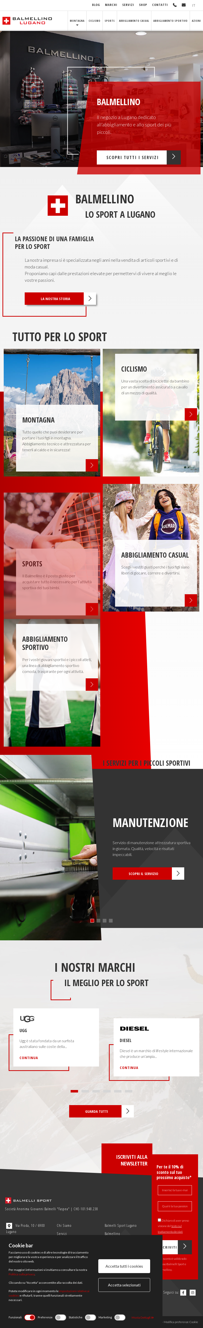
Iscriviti (175, 1247)
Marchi (111, 4)
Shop (143, 4)
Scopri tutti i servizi (143, 157)
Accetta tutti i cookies (124, 1266)
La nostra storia (68, 298)
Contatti (160, 4)
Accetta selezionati (124, 1284)
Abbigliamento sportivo (170, 20)
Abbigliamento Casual (134, 20)
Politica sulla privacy (22, 1274)
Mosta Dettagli (143, 1317)
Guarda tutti (109, 1111)
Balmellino (112, 1233)
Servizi (128, 4)
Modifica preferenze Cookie (181, 1322)
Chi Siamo (64, 1225)
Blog (96, 4)
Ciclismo (95, 20)
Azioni (196, 20)
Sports (110, 20)
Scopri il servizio (156, 873)
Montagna (77, 20)
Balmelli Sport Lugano (121, 1225)
